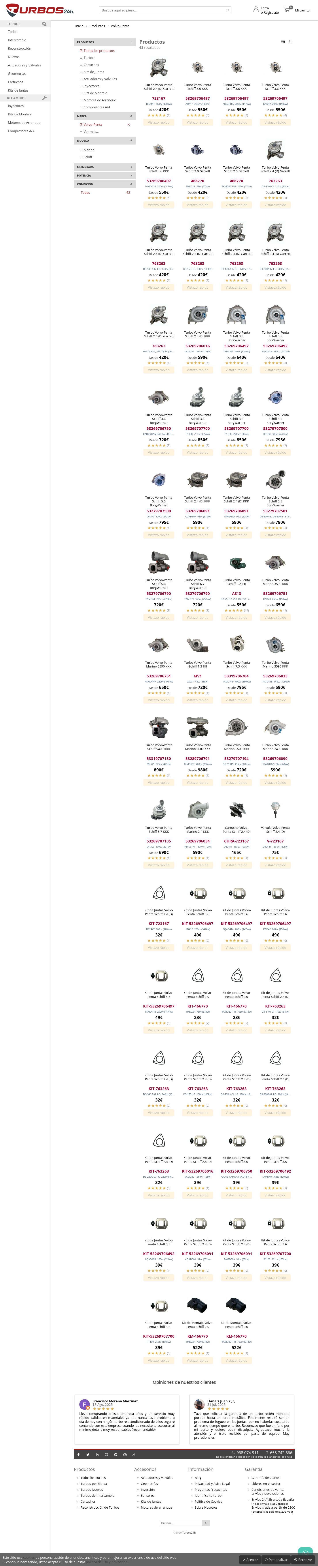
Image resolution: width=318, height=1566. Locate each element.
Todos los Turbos (93, 1502)
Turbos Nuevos (92, 1514)
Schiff (86, 157)
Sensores (147, 1520)
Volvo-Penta (120, 26)
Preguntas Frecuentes (211, 1514)
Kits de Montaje (19, 114)
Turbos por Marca (94, 1508)
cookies (29, 1557)
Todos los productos (97, 50)
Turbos (87, 57)
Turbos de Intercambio (97, 1520)
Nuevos (13, 57)
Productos (97, 26)
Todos (12, 31)
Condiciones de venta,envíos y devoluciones (268, 1516)
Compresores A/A (21, 131)
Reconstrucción (19, 48)
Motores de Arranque (24, 122)
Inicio (79, 26)
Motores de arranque (156, 1532)
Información (200, 1494)
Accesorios (145, 1494)
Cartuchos (15, 82)
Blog (198, 1502)
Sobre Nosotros (206, 1532)
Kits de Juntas (18, 90)
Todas (105, 192)
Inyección (148, 1514)
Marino (87, 150)
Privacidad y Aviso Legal (212, 1508)
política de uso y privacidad (106, 1562)
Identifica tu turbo (208, 1520)
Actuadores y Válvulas (24, 65)
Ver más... (89, 131)
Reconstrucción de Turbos (100, 1532)
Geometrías (17, 73)
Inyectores (16, 105)
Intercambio (17, 40)
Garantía (254, 1494)
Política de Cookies (208, 1526)
